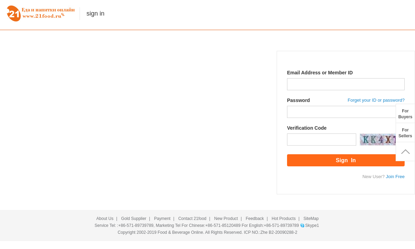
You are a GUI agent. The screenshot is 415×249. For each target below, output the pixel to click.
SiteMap (311, 218)
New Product (226, 218)
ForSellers (405, 133)
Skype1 (312, 225)
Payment (162, 218)
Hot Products (284, 218)
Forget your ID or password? (376, 100)
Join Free (395, 176)
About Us (104, 218)
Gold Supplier (133, 218)
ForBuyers (405, 114)
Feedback (255, 218)
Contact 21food (192, 218)
